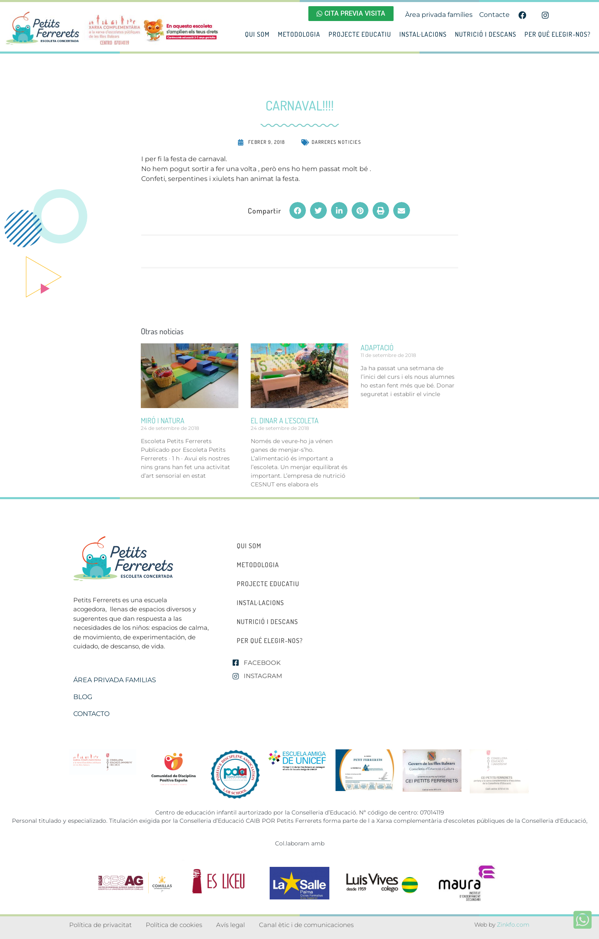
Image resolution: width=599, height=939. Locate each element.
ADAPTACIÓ (377, 347)
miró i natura (162, 420)
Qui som (257, 34)
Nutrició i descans (485, 34)
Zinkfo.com (513, 924)
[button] (297, 210)
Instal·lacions (423, 34)
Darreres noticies (336, 142)
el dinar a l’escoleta (285, 420)
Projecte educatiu (360, 34)
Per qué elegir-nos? (557, 34)
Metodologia (299, 34)
